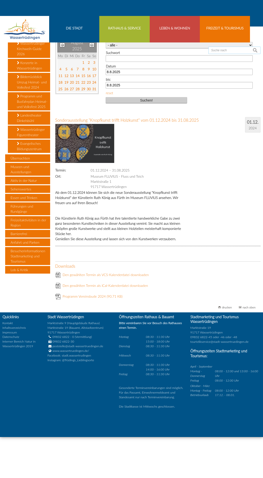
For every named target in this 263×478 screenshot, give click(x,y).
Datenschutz (10, 378)
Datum (111, 107)
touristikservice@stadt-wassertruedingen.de (219, 383)
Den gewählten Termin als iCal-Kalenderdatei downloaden (105, 327)
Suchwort (113, 94)
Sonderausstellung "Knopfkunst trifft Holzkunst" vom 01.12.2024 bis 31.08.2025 (127, 161)
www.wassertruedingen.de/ (70, 392)
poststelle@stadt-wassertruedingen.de (77, 387)
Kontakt (7, 364)
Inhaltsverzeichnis (14, 369)
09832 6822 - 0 (60, 378)
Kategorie (113, 80)
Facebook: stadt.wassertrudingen (69, 396)
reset (109, 134)
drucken (227, 348)
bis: (108, 120)
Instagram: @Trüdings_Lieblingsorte (70, 401)
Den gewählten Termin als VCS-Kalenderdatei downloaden (106, 316)
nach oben (249, 348)
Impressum (9, 373)
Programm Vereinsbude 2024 (93, 337)
